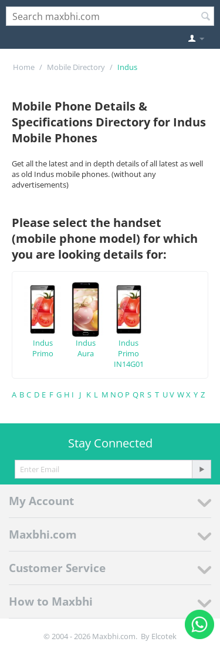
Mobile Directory (76, 67)
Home (24, 67)
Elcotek (164, 636)
